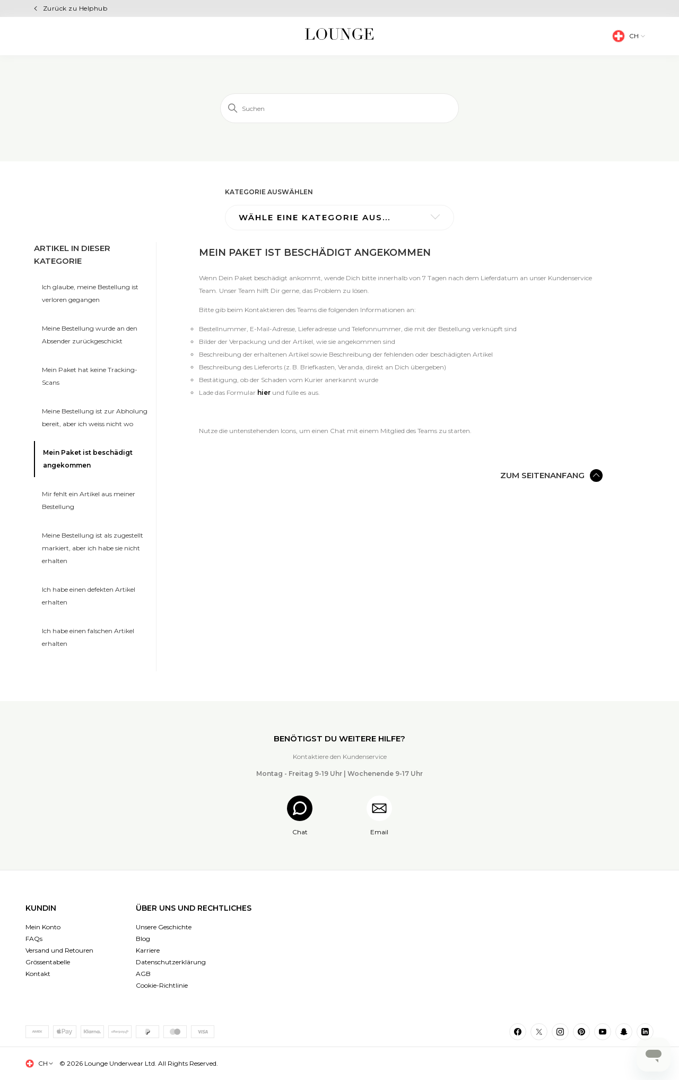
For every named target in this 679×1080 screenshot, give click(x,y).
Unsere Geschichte (163, 927)
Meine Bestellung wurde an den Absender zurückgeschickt (89, 334)
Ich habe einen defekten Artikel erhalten (88, 595)
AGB (143, 974)
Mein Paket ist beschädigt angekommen (88, 458)
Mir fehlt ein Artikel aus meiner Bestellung (88, 500)
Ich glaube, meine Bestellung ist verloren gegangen (90, 293)
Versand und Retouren (59, 950)
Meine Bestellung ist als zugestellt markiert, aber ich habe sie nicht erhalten (92, 548)
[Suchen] (339, 108)
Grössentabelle (47, 962)
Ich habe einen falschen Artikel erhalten (88, 637)
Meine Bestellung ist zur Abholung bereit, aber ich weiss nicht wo (94, 417)
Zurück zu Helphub (75, 8)
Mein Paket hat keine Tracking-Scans (89, 376)
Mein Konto (42, 927)
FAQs (33, 939)
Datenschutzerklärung (171, 962)
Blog (143, 939)
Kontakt (37, 974)
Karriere (148, 950)
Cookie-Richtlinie (162, 985)
